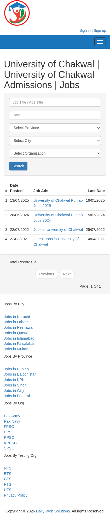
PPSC (9, 437)
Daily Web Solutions (53, 511)
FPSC (9, 426)
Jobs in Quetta (16, 333)
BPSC (9, 432)
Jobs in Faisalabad (20, 343)
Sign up (100, 30)
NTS (7, 468)
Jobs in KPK (14, 380)
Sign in (85, 30)
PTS (7, 484)
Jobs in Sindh (15, 385)
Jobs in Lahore (16, 322)
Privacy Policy (15, 495)
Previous (46, 274)
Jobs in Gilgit (15, 391)
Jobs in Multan (16, 349)
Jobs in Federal (17, 396)
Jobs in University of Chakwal (58, 229)
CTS (7, 479)
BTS (7, 474)
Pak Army (12, 416)
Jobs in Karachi (17, 317)
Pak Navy (12, 421)
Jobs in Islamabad (19, 338)
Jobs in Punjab (16, 369)
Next (67, 274)
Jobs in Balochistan (20, 374)
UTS (7, 490)
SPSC (9, 448)
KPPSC (10, 443)
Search (18, 166)
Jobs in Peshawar (19, 327)
